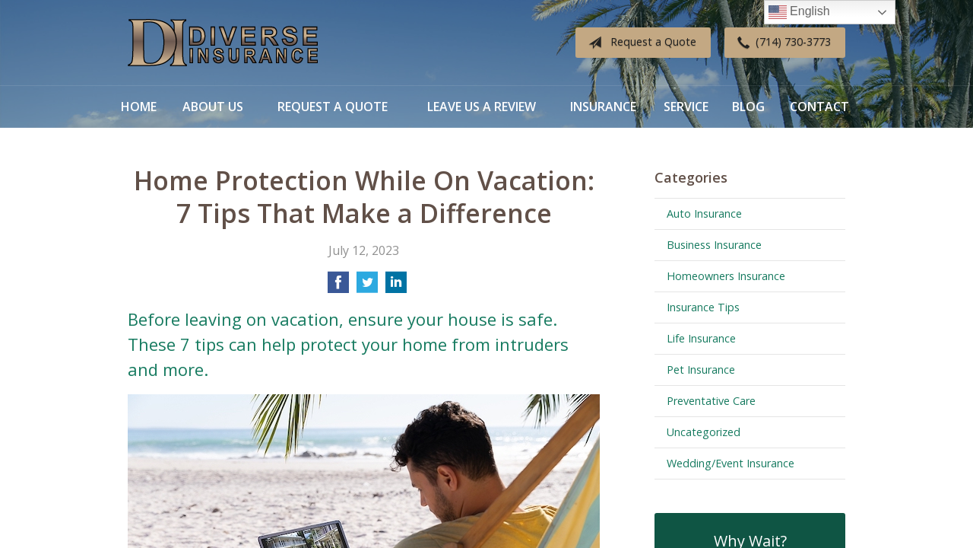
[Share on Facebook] (338, 287)
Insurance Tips (703, 307)
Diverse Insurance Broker (223, 43)
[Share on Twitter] (367, 287)
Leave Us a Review (481, 106)
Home (139, 106)
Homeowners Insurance (726, 276)
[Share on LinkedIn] (396, 287)
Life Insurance (701, 338)
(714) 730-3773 (781, 42)
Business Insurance (714, 244)
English (799, 12)
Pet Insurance (701, 369)
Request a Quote (639, 42)
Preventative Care (711, 400)
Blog (748, 106)
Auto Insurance (704, 213)
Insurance (603, 106)
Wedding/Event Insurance (730, 463)
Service (686, 106)
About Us (212, 106)
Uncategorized (703, 432)
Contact (819, 106)
